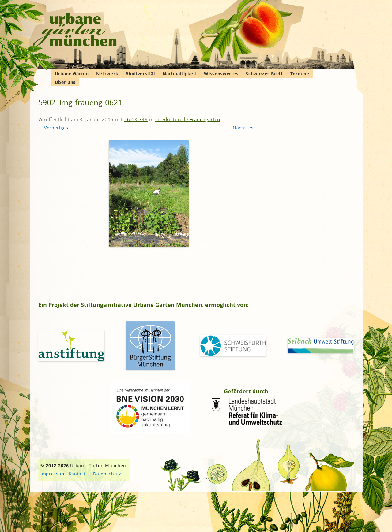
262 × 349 (136, 119)
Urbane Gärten (72, 73)
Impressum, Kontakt (63, 474)
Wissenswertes (221, 73)
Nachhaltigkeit (180, 73)
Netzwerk (107, 73)
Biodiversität (140, 73)
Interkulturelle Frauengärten (188, 119)
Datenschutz (107, 474)
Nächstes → (246, 128)
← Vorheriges (53, 128)
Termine (299, 73)
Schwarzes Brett (264, 73)
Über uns (65, 82)
